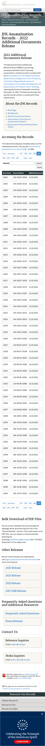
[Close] (42, 714)
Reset (39, 167)
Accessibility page (24, 678)
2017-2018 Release (15, 590)
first (4, 153)
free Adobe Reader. (29, 674)
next (25, 158)
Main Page (12, 110)
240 (34, 153)
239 (30, 153)
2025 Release (13, 567)
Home (4, 20)
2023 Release (13, 575)
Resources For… (9, 705)
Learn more (23, 742)
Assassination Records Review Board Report (22, 125)
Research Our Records (16, 20)
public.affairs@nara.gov (20, 659)
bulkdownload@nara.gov (19, 539)
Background (13, 113)
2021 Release (12, 583)
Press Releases (14, 621)
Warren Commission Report (19, 116)
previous (11, 153)
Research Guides (10, 709)
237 (21, 153)
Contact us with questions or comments (16, 689)
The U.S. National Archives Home (18, 4)
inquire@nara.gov (18, 644)
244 (12, 158)
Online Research (10, 701)
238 (25, 153)
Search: (6, 163)
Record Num (18, 173)
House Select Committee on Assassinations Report (19, 120)
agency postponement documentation (21, 559)
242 (4, 158)
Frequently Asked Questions (22, 613)
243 (8, 158)
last (30, 158)
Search (37, 10)
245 (17, 158)
